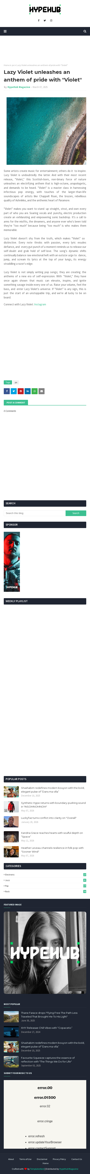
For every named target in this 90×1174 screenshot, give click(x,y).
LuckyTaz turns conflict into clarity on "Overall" (48, 817)
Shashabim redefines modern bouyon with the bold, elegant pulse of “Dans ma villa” (53, 789)
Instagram (40, 304)
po (13, 65)
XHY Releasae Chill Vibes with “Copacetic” (46, 1027)
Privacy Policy (59, 1159)
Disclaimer (42, 1159)
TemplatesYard (37, 1168)
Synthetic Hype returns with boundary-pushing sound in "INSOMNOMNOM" (53, 804)
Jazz (45, 880)
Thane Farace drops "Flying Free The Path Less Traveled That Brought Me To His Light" (49, 1014)
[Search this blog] (35, 513)
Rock (45, 891)
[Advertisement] (45, 725)
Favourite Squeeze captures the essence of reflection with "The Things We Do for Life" (48, 1059)
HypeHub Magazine (19, 87)
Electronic (45, 874)
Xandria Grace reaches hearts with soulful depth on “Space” (52, 834)
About (11, 1159)
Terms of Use (25, 1159)
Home (7, 65)
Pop (45, 885)
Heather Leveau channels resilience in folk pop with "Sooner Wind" (52, 849)
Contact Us (76, 1159)
